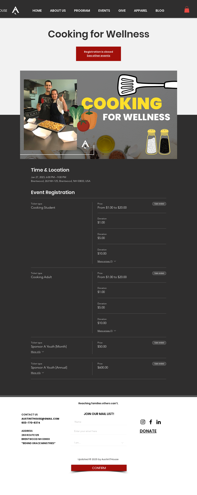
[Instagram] (143, 422)
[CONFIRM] (99, 468)
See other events (98, 55)
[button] (58, 10)
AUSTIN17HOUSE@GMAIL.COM (40, 418)
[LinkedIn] (158, 422)
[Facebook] (151, 422)
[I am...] (99, 442)
